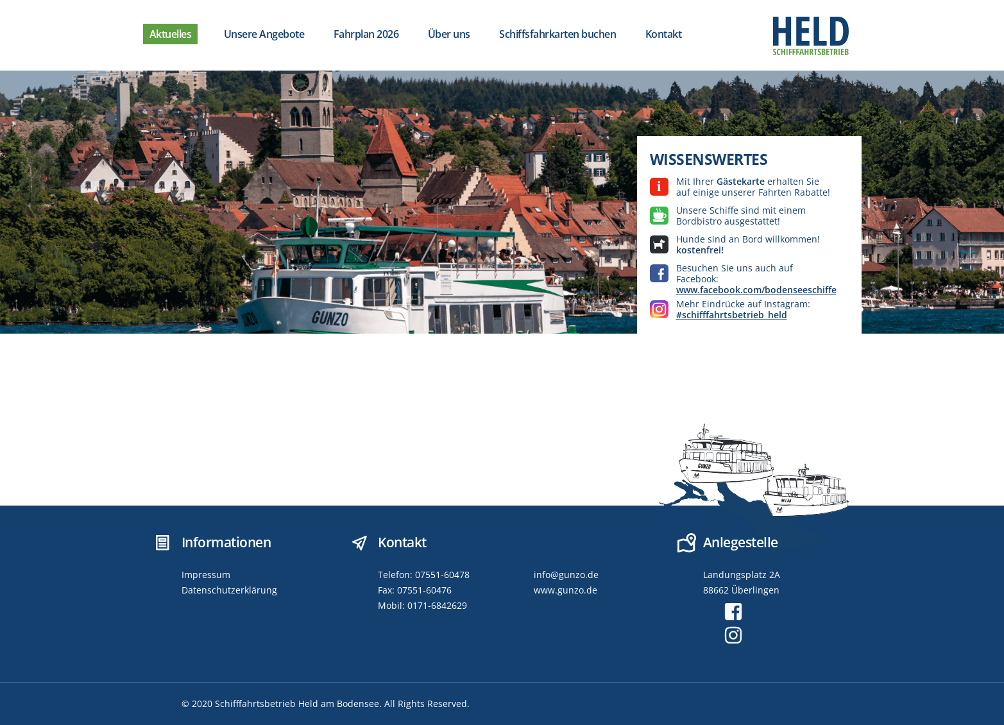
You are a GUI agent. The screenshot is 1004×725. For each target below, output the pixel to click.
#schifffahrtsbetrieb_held (731, 315)
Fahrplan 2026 (366, 34)
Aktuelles (170, 34)
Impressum (206, 574)
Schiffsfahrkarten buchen (557, 34)
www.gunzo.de (565, 590)
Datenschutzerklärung (229, 590)
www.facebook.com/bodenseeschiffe (756, 290)
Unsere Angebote (264, 34)
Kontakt (663, 34)
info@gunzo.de (566, 574)
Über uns (449, 34)
